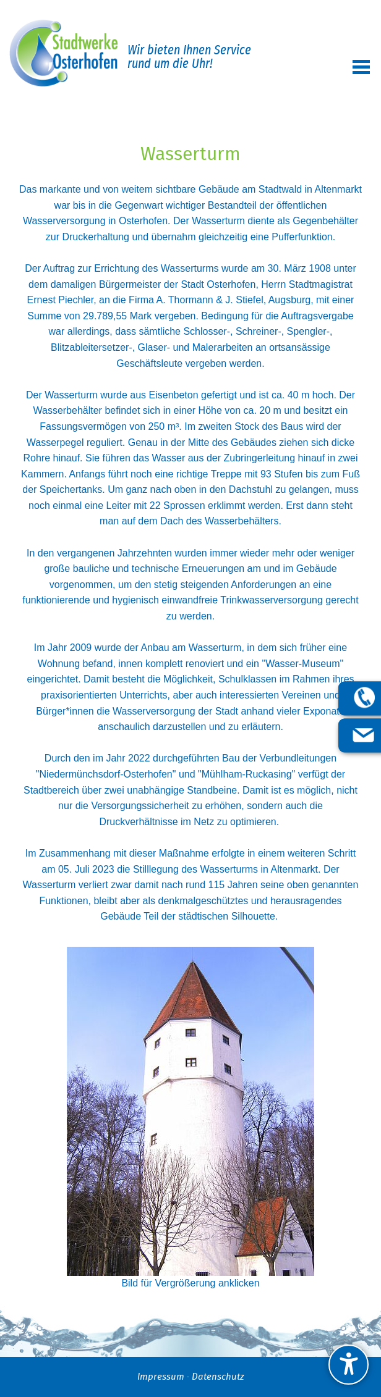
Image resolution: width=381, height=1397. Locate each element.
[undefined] (348, 1365)
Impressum (160, 1377)
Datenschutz (218, 1377)
